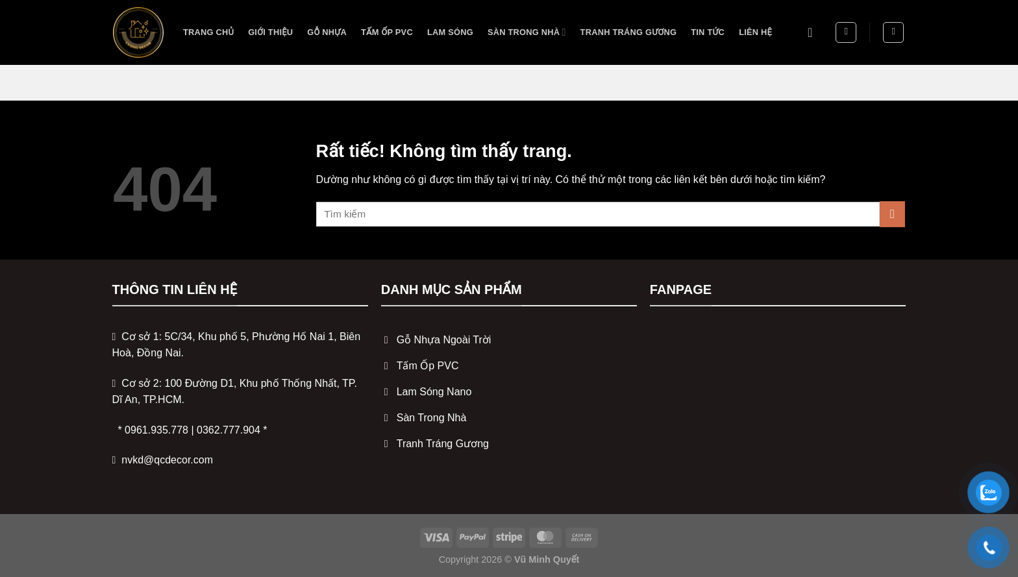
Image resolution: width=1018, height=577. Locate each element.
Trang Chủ (208, 32)
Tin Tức (708, 32)
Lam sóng (450, 32)
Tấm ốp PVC (387, 32)
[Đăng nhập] (814, 32)
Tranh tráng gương (628, 32)
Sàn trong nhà (527, 32)
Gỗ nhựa (327, 32)
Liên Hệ (755, 32)
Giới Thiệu (270, 32)
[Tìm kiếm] (846, 32)
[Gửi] (892, 214)
